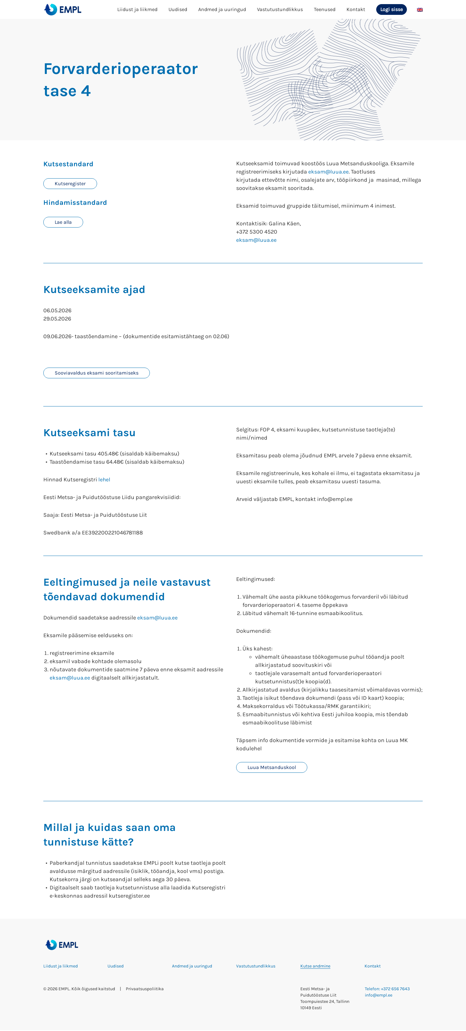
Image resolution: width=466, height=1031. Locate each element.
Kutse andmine (315, 967)
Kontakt (355, 9)
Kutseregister (70, 183)
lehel (104, 480)
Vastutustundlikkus (280, 9)
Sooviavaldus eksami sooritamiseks (96, 373)
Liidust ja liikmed (137, 9)
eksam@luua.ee (328, 171)
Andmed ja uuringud (222, 9)
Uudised (178, 9)
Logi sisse (391, 9)
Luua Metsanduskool (272, 768)
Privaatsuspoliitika (145, 989)
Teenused (324, 9)
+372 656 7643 (395, 989)
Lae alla (63, 223)
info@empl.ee (378, 996)
